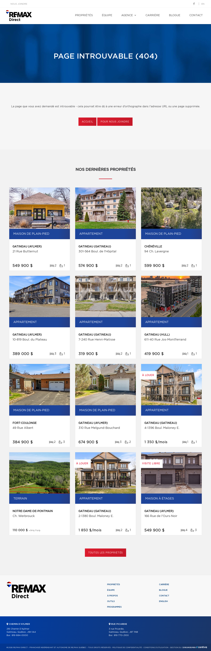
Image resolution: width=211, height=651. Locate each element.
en (202, 4)
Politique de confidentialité (127, 647)
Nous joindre (19, 4)
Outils (111, 601)
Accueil (87, 122)
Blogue (174, 15)
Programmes (114, 607)
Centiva (201, 647)
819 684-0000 (20, 635)
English (163, 601)
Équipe (107, 15)
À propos (112, 596)
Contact (196, 15)
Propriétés (84, 15)
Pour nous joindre (115, 122)
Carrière (153, 15)
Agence (127, 15)
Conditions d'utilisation (155, 647)
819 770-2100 (121, 635)
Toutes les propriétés (105, 553)
